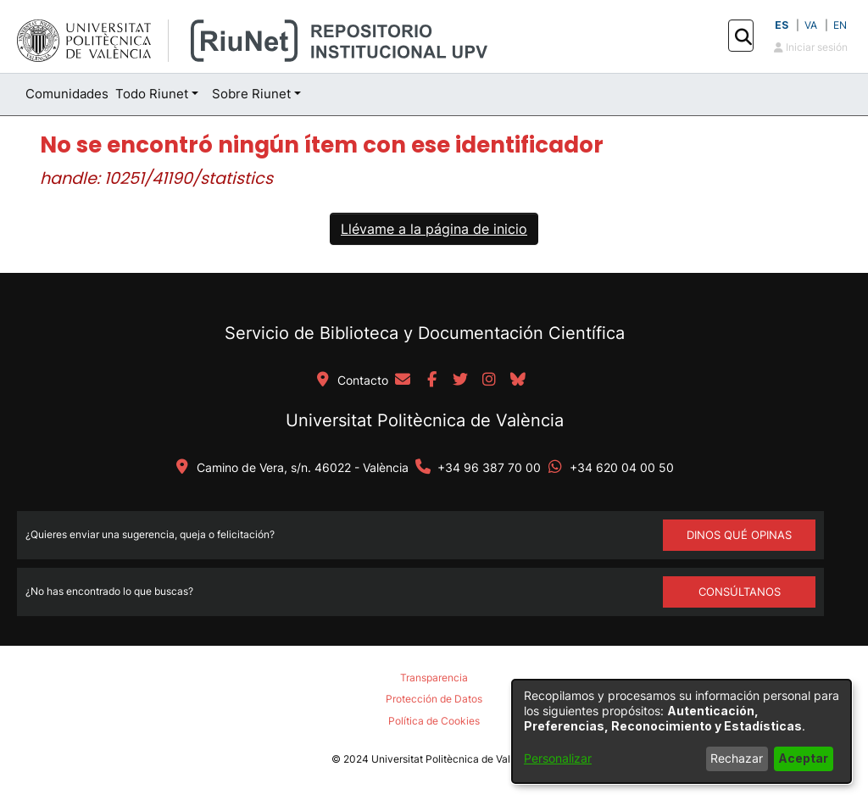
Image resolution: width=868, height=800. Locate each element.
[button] (743, 36)
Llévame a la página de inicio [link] (434, 228)
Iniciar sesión (811, 47)
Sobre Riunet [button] (251, 94)
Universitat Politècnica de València (425, 420)
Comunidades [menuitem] (66, 94)
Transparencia (434, 677)
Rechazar (736, 758)
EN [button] (840, 25)
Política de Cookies (434, 720)
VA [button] (810, 25)
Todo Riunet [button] (151, 94)
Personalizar (558, 758)
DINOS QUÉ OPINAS (739, 535)
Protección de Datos (434, 698)
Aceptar (803, 758)
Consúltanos (739, 591)
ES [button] (781, 25)
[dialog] (681, 731)
